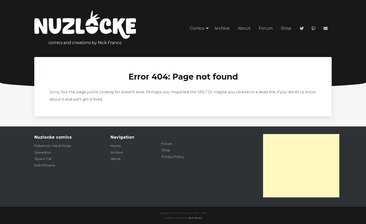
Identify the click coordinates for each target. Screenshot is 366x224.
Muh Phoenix (44, 165)
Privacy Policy (172, 157)
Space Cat (43, 159)
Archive (222, 28)
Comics (197, 28)
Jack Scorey (195, 217)
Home (116, 146)
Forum (266, 28)
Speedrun (42, 152)
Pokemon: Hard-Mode (52, 146)
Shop (286, 28)
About (244, 28)
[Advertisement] (301, 165)
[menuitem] (198, 28)
